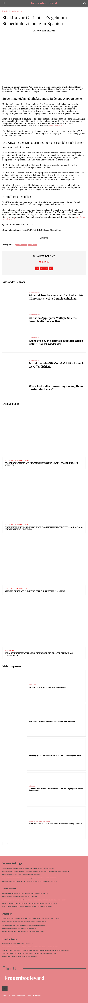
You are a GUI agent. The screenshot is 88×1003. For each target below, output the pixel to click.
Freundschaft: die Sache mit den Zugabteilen (17, 943)
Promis (32, 245)
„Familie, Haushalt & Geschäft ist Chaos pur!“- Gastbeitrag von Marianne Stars (29, 953)
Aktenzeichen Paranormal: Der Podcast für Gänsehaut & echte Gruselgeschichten (56, 297)
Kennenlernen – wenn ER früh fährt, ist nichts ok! (19, 896)
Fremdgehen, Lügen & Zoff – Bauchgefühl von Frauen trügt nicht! (25, 893)
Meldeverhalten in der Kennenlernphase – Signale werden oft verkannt (27, 906)
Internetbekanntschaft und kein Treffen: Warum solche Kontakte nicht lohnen (30, 903)
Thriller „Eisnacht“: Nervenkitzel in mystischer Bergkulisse (23, 925)
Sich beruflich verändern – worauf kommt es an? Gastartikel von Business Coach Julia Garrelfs (35, 950)
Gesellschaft (34, 753)
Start (4, 11)
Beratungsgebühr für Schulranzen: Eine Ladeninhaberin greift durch (55, 755)
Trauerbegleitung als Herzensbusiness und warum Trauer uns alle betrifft (28, 868)
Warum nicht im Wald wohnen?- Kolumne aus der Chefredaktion (24, 922)
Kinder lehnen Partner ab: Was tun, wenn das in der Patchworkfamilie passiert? (29, 881)
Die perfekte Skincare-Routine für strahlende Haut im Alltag (52, 721)
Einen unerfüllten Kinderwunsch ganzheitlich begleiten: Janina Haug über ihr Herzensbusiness (35, 871)
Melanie (43, 237)
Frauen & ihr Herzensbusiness (17, 460)
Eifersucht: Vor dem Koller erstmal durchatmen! (19, 957)
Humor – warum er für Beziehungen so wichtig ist (19, 928)
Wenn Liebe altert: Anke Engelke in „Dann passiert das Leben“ (56, 388)
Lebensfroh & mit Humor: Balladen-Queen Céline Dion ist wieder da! (56, 342)
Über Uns (11, 968)
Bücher (32, 786)
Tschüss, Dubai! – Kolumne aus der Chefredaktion (48, 687)
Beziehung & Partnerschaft (16, 588)
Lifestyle (21, 245)
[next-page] (7, 843)
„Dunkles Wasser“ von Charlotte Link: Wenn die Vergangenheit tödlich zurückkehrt (56, 790)
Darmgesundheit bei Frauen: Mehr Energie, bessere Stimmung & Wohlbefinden (29, 878)
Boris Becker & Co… (58, 126)
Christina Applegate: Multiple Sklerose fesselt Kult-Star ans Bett (53, 319)
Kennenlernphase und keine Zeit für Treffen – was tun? (35, 591)
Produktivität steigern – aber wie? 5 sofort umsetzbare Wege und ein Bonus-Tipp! (30, 947)
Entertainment (16, 11)
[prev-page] (3, 843)
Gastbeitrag (10, 650)
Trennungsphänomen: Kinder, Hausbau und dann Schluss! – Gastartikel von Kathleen (31, 918)
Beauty (32, 719)
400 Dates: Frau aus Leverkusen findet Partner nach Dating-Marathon (55, 824)
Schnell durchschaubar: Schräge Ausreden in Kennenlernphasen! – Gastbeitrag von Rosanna (34, 900)
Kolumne (32, 684)
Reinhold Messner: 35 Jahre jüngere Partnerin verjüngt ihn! (23, 931)
